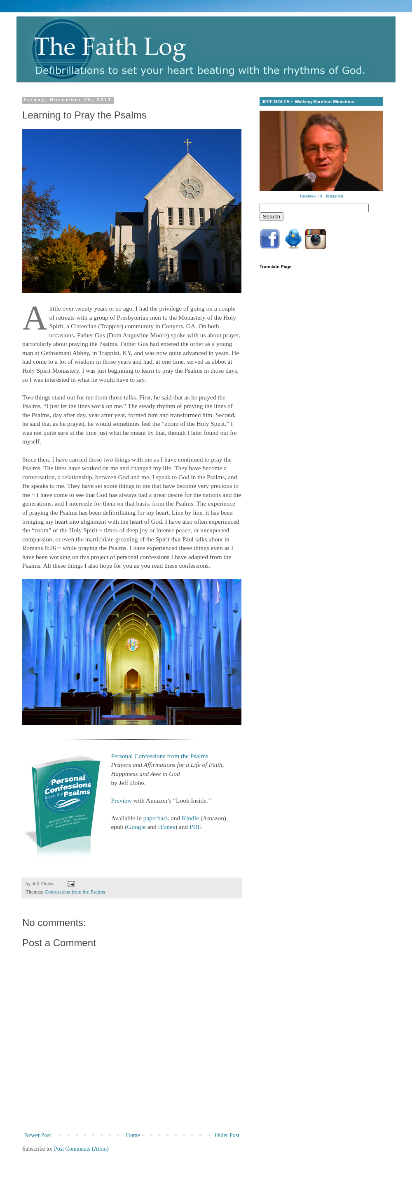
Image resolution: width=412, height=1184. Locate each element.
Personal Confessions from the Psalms (159, 755)
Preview (121, 800)
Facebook (308, 196)
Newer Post (37, 1135)
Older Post (227, 1135)
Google (136, 826)
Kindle (190, 818)
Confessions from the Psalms (75, 892)
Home (133, 1135)
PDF (195, 826)
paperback (156, 818)
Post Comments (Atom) (81, 1149)
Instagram (334, 196)
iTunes (166, 826)
